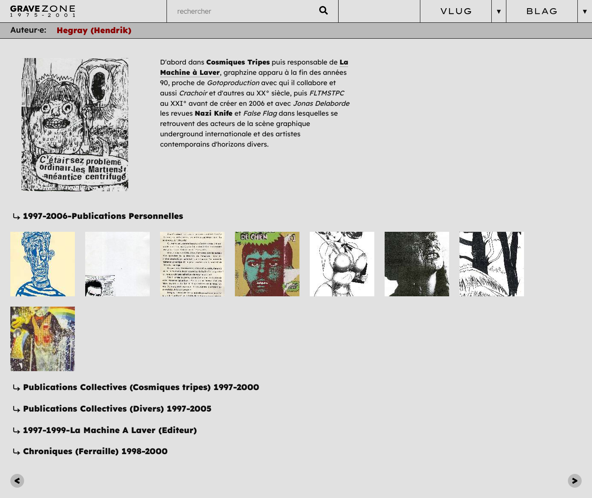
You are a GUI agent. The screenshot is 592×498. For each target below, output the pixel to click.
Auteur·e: (28, 30)
